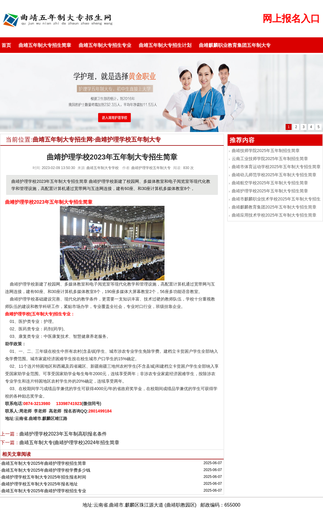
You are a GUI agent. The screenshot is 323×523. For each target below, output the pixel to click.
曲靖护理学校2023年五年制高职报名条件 (63, 433)
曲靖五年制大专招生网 (62, 139)
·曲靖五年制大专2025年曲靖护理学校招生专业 (43, 490)
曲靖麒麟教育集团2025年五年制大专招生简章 (274, 207)
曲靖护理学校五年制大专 (128, 139)
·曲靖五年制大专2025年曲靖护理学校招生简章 (43, 463)
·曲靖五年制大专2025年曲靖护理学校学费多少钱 (45, 470)
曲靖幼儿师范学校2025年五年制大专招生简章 (274, 174)
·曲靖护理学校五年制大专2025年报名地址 (39, 483)
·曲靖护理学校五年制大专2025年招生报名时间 (43, 477)
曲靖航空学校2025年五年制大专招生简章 (270, 182)
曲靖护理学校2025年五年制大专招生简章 (270, 190)
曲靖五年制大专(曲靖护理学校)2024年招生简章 (69, 442)
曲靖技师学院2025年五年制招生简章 (266, 150)
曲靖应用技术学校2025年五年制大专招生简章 (274, 215)
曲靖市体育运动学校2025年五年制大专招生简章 (276, 166)
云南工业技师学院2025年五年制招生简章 (270, 158)
